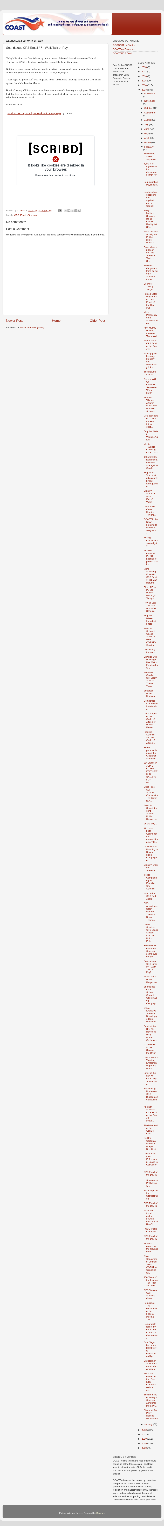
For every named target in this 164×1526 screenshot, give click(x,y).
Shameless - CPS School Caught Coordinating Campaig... (150, 995)
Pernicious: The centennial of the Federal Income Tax (150, 1311)
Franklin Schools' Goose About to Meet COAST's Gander (150, 636)
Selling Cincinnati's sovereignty (151, 541)
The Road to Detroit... (150, 373)
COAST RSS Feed (122, 53)
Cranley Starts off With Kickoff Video (149, 496)
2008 (144, 1448)
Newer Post (14, 320)
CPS (16, 215)
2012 (144, 1430)
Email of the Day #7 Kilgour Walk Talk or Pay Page (34, 113)
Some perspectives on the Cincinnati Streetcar (150, 753)
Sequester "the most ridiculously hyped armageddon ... (151, 479)
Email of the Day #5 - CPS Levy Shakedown (150, 1078)
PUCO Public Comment (150, 1230)
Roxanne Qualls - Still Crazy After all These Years (150, 679)
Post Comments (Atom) (32, 327)
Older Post (97, 320)
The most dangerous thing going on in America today (151, 272)
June (147, 129)
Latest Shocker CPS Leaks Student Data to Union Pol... (151, 932)
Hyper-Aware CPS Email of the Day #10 (150, 344)
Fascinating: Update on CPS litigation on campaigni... (151, 1095)
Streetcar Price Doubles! (149, 693)
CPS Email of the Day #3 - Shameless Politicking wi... (151, 1179)
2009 (144, 1443)
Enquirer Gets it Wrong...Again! (151, 435)
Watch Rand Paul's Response (150, 979)
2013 (144, 89)
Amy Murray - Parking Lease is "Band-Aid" (151, 331)
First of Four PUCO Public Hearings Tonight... (150, 593)
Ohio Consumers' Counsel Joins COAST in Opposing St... (150, 1264)
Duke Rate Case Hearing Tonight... (150, 510)
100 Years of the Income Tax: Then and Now (151, 1281)
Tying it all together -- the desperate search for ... (150, 170)
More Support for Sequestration (151, 1194)
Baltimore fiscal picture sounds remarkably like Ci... (151, 1217)
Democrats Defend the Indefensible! (151, 705)
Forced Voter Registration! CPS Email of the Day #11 (150, 301)
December (149, 93)
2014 (144, 85)
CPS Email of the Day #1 (150, 1237)
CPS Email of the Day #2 (150, 1204)
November (149, 101)
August (148, 120)
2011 (144, 1434)
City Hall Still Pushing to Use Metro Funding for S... (151, 662)
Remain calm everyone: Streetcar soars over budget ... (150, 951)
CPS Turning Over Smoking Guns (150, 1294)
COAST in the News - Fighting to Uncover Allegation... (151, 526)
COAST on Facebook (124, 49)
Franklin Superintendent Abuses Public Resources (150, 812)
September (150, 112)
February (149, 147)
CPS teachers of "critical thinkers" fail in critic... (151, 421)
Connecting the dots (149, 650)
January (148, 1424)
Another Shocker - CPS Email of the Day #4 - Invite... (150, 1114)
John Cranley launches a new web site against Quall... (151, 462)
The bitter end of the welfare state (151, 1129)
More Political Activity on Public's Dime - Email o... (151, 237)
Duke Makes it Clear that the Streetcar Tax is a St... (150, 254)
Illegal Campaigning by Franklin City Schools (150, 882)
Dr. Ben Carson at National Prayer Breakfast (150, 1143)
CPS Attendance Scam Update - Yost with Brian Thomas (151, 911)
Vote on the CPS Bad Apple (150, 896)
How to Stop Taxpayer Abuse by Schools (150, 606)
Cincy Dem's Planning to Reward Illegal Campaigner (151, 853)
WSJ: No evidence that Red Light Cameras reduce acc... (150, 1381)
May (146, 133)
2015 (144, 80)
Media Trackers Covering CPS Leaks (151, 448)
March (147, 142)
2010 (144, 1439)
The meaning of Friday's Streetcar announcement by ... (150, 1400)
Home (56, 320)
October (148, 108)
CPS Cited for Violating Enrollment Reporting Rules (151, 1063)
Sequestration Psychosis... (151, 185)
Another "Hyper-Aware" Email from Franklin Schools (150, 404)
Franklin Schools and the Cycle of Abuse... (149, 737)
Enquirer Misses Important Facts (150, 619)
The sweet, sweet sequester (150, 156)
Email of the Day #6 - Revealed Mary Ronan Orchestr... (150, 1033)
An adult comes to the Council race (151, 1247)
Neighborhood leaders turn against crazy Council (150, 199)
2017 (144, 71)
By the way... (150, 823)
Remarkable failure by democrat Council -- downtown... (151, 1331)
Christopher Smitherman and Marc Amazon (151, 1365)
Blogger (100, 1513)
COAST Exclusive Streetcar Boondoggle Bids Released (150, 1015)
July (146, 124)
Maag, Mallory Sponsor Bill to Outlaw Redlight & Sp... (150, 218)
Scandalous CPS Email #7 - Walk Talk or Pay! (150, 966)
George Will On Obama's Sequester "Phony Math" (150, 386)
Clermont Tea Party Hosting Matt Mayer (151, 1414)
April (147, 138)
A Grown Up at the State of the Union (150, 1048)
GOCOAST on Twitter (124, 45)
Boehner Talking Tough (148, 287)
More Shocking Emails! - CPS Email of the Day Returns (150, 576)
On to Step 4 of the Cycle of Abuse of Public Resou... (150, 720)
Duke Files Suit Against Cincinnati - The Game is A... (151, 794)
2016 (144, 76)
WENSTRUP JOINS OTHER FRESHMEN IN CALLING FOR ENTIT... (151, 773)
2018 (144, 67)
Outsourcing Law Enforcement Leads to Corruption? (151, 1160)
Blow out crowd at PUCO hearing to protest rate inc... (151, 557)
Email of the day (28, 215)
